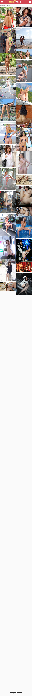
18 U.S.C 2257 (13, 692)
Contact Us (19, 692)
